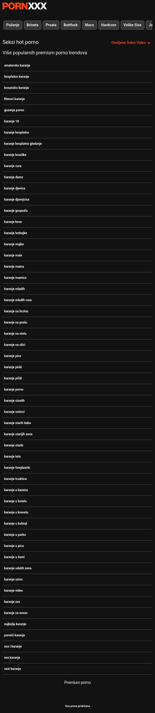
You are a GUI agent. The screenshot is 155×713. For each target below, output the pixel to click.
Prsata (51, 25)
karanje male (13, 255)
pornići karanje (14, 635)
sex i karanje (13, 646)
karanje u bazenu (16, 490)
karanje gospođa (16, 211)
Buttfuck (71, 25)
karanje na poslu (15, 322)
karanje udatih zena (17, 568)
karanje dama (13, 177)
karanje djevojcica (16, 199)
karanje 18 (11, 121)
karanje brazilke (15, 155)
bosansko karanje (16, 88)
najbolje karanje (15, 624)
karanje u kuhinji (15, 523)
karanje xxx (12, 602)
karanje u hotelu (15, 501)
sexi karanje (12, 669)
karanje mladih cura (18, 300)
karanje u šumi (14, 557)
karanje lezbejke (15, 233)
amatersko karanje (17, 65)
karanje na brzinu (16, 311)
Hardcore (108, 25)
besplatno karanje (16, 76)
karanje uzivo (13, 579)
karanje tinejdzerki (17, 468)
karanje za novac (16, 613)
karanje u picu (14, 546)
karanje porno (13, 389)
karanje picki (13, 367)
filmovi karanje (14, 99)
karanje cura (12, 166)
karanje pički (13, 378)
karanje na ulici (14, 345)
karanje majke (14, 244)
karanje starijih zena (18, 434)
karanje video (13, 590)
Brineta (32, 25)
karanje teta (12, 456)
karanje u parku (15, 535)
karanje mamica (15, 278)
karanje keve (13, 222)
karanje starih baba (17, 423)
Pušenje (12, 25)
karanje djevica (14, 188)
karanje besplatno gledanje (23, 144)
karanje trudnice (15, 479)
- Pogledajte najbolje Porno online (24, 6)
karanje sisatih (14, 400)
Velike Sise (132, 25)
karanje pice (12, 356)
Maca (89, 25)
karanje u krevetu (16, 512)
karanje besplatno (16, 132)
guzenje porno (14, 110)
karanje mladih (14, 289)
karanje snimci (14, 412)
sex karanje (12, 657)
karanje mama (14, 266)
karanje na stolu (15, 333)
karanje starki (13, 445)
